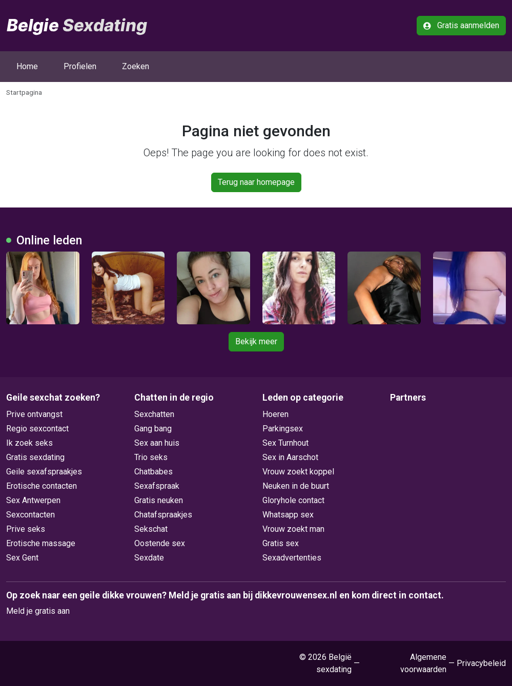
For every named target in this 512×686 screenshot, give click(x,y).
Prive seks (25, 529)
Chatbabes (153, 471)
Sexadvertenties (291, 558)
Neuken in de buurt (295, 486)
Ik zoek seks (29, 443)
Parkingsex (282, 428)
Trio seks (151, 457)
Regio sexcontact (37, 428)
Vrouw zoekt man (293, 529)
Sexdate (149, 558)
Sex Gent (22, 558)
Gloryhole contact (293, 500)
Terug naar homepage (256, 182)
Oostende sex (159, 543)
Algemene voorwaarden (423, 663)
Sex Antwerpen (33, 500)
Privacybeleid (481, 663)
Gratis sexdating (35, 457)
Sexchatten (154, 414)
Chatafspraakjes (163, 514)
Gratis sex (280, 543)
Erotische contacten (41, 486)
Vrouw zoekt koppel (298, 471)
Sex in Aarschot (290, 457)
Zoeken (135, 66)
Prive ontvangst (34, 414)
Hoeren (275, 414)
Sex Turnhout (285, 443)
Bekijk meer (256, 341)
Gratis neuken (158, 500)
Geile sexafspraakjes (44, 471)
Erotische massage (40, 543)
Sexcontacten (30, 514)
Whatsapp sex (288, 514)
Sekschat (151, 529)
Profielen (80, 66)
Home (27, 66)
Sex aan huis (156, 443)
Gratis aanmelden (461, 25)
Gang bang (153, 428)
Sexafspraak (156, 486)
